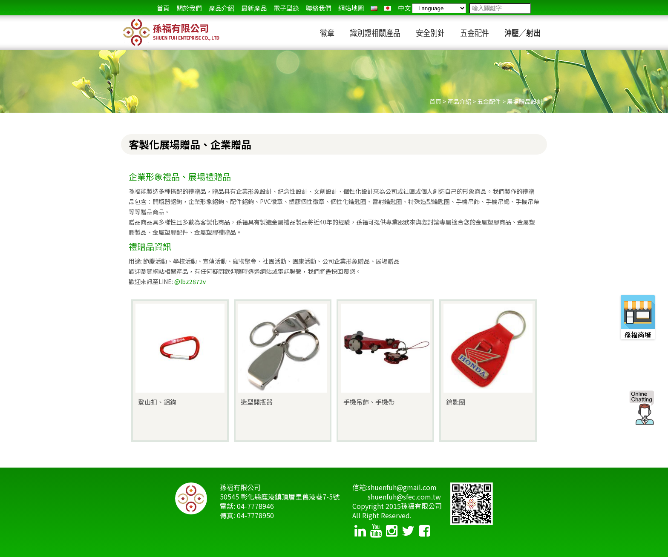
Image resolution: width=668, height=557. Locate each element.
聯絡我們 (318, 7)
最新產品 (254, 7)
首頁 (163, 7)
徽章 (327, 33)
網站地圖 (351, 7)
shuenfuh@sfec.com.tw (404, 496)
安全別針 (430, 33)
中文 (404, 7)
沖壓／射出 (522, 33)
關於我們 (189, 7)
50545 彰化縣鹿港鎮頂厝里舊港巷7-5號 (280, 496)
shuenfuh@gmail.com (402, 487)
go (537, 8)
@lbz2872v (190, 281)
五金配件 (474, 33)
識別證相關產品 (375, 33)
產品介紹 (221, 7)
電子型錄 (286, 7)
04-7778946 (255, 506)
